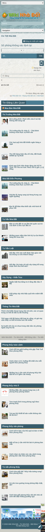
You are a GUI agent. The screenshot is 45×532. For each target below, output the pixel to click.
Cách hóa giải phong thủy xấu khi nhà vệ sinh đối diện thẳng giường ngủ (25, 495)
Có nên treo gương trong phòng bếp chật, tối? (26, 484)
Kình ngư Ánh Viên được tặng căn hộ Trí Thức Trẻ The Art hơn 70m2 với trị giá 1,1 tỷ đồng (26, 167)
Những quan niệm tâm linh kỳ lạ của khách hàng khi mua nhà (26, 236)
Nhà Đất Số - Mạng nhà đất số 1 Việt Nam (28, 96)
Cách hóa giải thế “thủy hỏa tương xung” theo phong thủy (25, 472)
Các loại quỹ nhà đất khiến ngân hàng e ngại (25, 143)
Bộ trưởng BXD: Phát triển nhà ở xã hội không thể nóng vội (24, 120)
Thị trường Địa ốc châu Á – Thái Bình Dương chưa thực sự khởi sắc (24, 131)
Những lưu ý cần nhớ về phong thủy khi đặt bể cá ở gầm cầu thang (25, 373)
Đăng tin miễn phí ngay (33, 41)
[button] (21, 50)
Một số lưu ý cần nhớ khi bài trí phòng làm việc (26, 443)
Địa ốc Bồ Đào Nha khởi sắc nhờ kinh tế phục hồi (25, 207)
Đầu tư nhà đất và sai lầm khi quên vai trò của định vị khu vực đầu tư (26, 224)
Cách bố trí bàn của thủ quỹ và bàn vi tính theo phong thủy (26, 431)
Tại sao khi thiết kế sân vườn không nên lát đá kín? (25, 414)
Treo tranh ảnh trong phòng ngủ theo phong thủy (24, 402)
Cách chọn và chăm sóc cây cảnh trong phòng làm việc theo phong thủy (25, 455)
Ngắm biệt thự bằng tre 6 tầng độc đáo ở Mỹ (25, 283)
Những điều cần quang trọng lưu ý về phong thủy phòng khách (24, 391)
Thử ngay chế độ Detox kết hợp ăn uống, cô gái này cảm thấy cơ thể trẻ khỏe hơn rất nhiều (21, 319)
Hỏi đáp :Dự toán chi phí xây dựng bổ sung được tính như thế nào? (26, 265)
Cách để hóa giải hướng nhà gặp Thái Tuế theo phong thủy (26, 350)
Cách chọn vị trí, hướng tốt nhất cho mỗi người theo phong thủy (25, 362)
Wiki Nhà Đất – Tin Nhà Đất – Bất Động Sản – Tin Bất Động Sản (25, 525)
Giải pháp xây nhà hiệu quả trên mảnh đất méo (26, 294)
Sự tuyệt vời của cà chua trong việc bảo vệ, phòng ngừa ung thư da (21, 327)
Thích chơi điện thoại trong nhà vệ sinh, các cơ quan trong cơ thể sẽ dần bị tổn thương (22, 312)
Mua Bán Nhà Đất (12, 108)
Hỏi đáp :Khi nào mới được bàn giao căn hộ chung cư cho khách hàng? (25, 253)
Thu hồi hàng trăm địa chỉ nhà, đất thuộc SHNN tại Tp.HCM (25, 155)
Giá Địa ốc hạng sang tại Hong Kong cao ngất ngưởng (25, 195)
